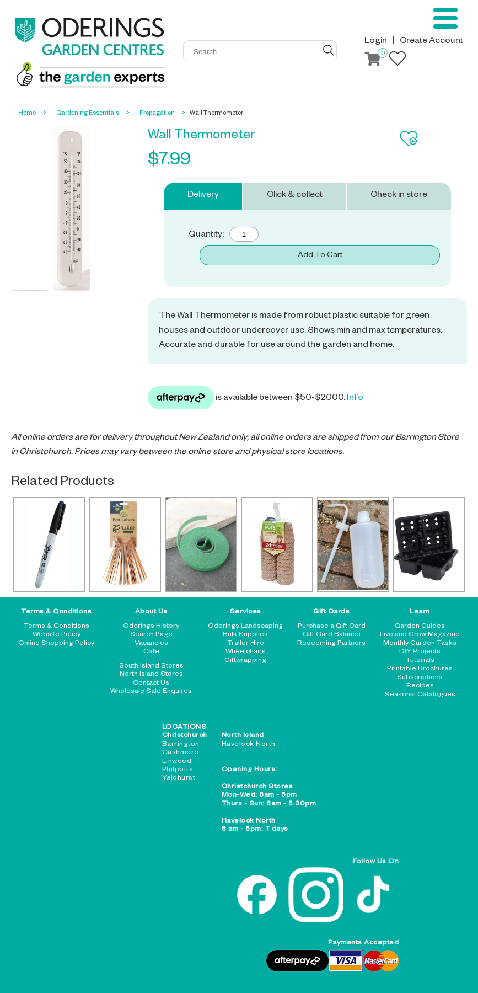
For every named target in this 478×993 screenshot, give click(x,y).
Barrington (181, 745)
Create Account (431, 42)
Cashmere (180, 753)
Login (375, 42)
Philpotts (178, 770)
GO (328, 50)
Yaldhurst (179, 778)
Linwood (177, 762)
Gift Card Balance (332, 635)
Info (355, 399)
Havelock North (249, 745)
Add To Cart (320, 256)
